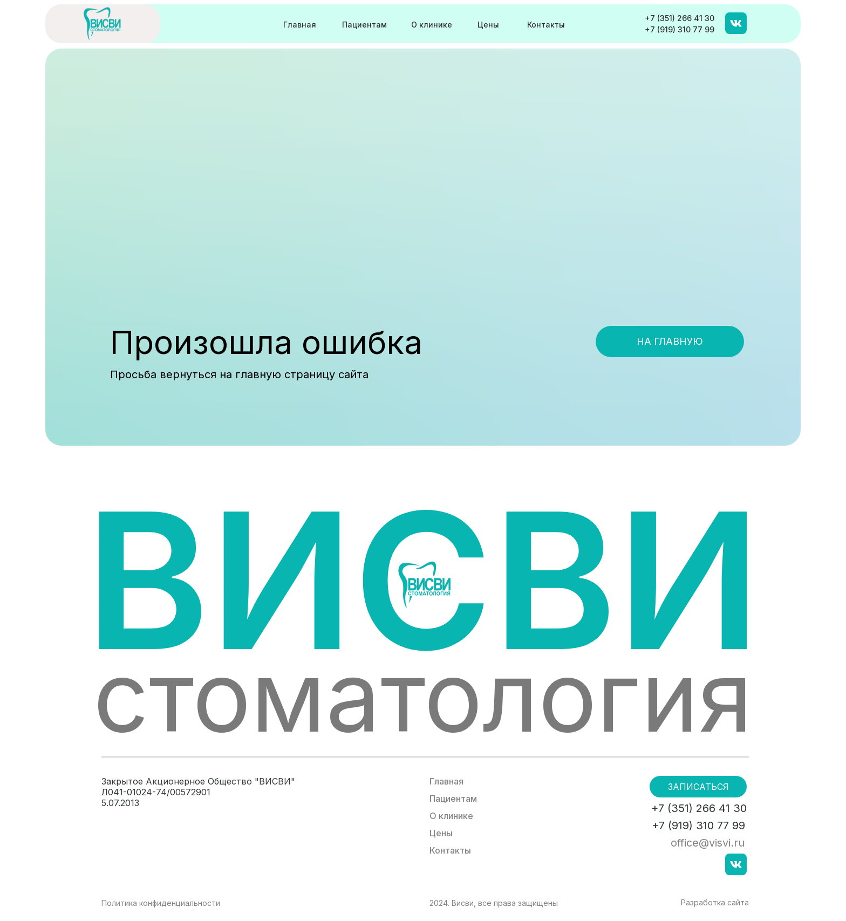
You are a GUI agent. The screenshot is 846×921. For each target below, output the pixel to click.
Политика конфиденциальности (160, 903)
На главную (670, 341)
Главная (299, 24)
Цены (488, 24)
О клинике (431, 24)
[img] (103, 23)
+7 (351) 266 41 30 (679, 18)
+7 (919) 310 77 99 (679, 29)
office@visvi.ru (708, 842)
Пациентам (364, 24)
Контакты (546, 24)
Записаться (698, 786)
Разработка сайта (715, 902)
